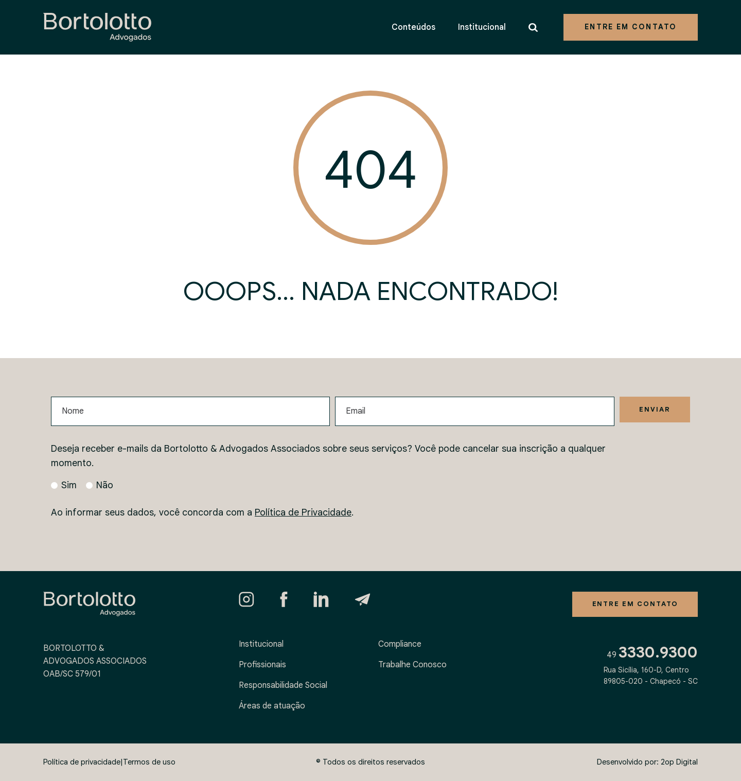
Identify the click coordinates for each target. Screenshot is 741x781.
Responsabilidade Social (283, 685)
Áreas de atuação (272, 706)
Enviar (653, 410)
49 (652, 656)
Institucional (482, 27)
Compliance (399, 644)
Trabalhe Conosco (412, 665)
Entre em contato (631, 26)
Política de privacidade (81, 762)
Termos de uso (149, 762)
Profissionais (262, 665)
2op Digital (679, 762)
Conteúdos (413, 27)
